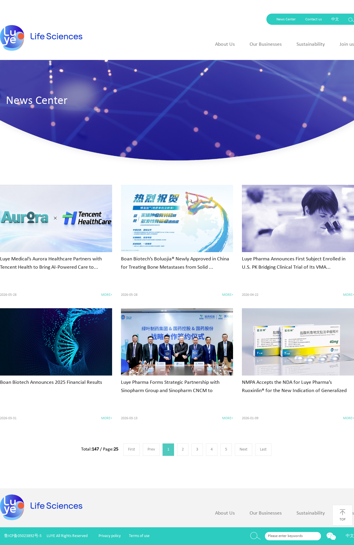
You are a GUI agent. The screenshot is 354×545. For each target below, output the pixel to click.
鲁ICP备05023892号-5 (23, 536)
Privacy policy (110, 536)
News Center (286, 19)
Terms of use (139, 536)
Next (244, 449)
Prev (151, 449)
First (131, 449)
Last (263, 449)
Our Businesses (266, 44)
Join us (347, 44)
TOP (342, 515)
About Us (225, 44)
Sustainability (310, 44)
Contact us (313, 19)
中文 (335, 19)
